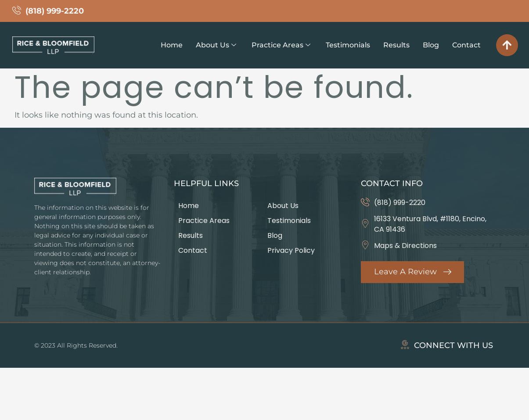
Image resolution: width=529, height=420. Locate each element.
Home (172, 45)
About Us (216, 45)
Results (396, 45)
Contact (466, 45)
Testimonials (348, 45)
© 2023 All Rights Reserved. (76, 345)
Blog (431, 45)
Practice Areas (281, 45)
